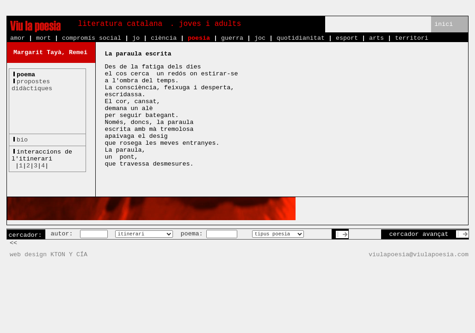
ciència (164, 38)
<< (13, 243)
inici (443, 24)
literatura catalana (120, 24)
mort (43, 38)
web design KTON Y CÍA (48, 254)
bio (22, 139)
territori (411, 38)
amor (17, 38)
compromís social (91, 38)
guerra (232, 38)
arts (376, 38)
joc (259, 38)
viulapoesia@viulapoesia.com (419, 254)
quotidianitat (301, 38)
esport (347, 38)
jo (136, 38)
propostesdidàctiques (32, 85)
